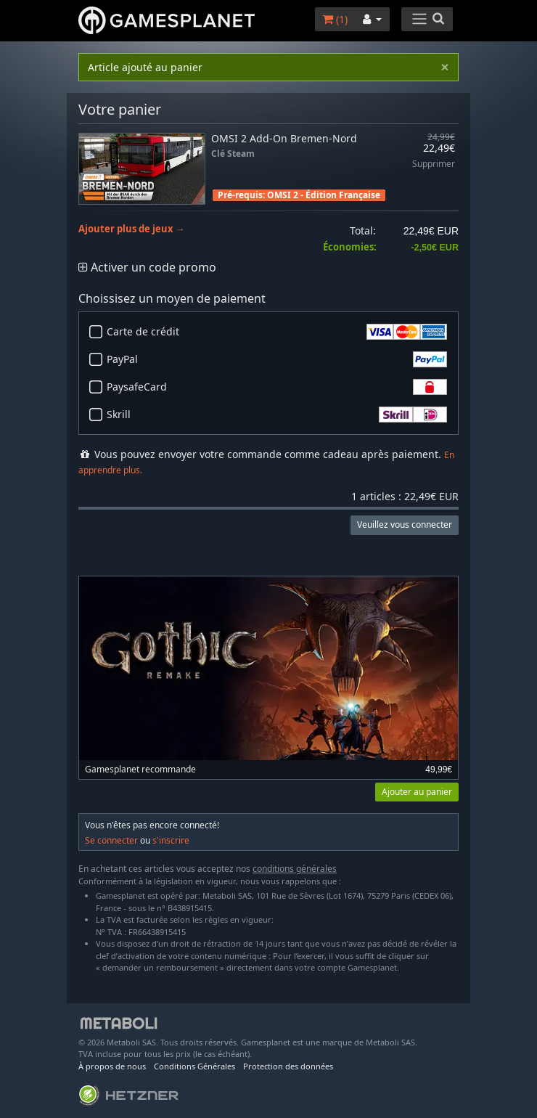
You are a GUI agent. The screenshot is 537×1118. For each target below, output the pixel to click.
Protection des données (288, 1066)
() (335, 19)
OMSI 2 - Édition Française (323, 194)
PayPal (277, 359)
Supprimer (433, 164)
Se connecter (111, 840)
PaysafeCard (277, 387)
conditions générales (295, 868)
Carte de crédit (277, 332)
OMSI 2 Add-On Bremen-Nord (284, 138)
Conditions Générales (194, 1066)
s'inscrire (170, 840)
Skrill (277, 415)
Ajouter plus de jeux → (131, 229)
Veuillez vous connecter (404, 524)
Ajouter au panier (417, 792)
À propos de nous (112, 1066)
